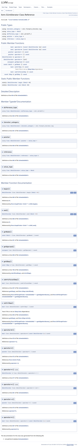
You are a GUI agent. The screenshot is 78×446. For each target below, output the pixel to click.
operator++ (18, 57)
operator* (18, 52)
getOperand (18, 62)
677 (13, 378)
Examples (49, 7)
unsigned (11, 62)
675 (13, 407)
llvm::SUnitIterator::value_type (17, 170)
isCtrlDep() (27, 273)
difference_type (12, 34)
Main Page (4, 7)
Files (43, 7)
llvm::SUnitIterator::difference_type (19, 111)
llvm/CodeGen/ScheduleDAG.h (19, 20)
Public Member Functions (55, 13)
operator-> (18, 54)
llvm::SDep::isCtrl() (24, 318)
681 (13, 393)
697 (13, 288)
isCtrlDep (18, 67)
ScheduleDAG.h (22, 95)
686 (13, 219)
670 (13, 338)
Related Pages (13, 7)
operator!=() (15, 429)
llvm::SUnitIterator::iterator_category (19, 126)
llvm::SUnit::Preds (14, 360)
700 (13, 270)
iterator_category (13, 29)
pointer (9, 36)
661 (13, 131)
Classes (37, 7)
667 (13, 426)
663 (13, 116)
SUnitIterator (9, 10)
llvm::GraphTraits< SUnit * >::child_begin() (24, 204)
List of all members (73, 15)
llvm (2, 10)
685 (13, 197)
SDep (10, 74)
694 (13, 315)
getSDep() (12, 291)
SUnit (19, 31)
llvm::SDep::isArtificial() (26, 291)
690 (13, 255)
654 (12, 95)
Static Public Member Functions (69, 13)
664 (13, 145)
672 (13, 356)
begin (20, 82)
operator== (18, 47)
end (19, 85)
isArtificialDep (20, 72)
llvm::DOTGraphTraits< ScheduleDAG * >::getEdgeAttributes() (30, 295)
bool (12, 47)
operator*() (12, 411)
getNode (17, 64)
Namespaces (28, 7)
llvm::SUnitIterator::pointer (16, 141)
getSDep (17, 74)
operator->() (15, 363)
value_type (11, 31)
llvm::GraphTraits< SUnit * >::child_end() (23, 225)
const (26, 47)
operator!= (18, 49)
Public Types (46, 13)
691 (13, 240)
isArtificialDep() (16, 273)
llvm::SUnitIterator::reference (17, 155)
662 (13, 175)
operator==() (13, 342)
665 (13, 160)
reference (10, 39)
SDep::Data (31, 69)
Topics (20, 7)
